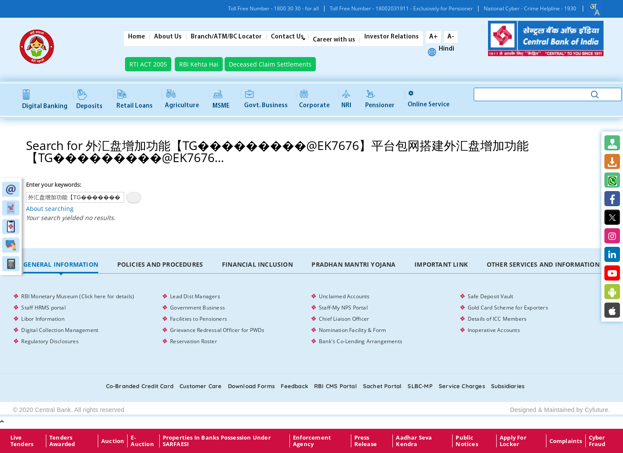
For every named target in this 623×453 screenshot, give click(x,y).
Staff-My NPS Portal (343, 307)
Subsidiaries (507, 386)
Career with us (334, 40)
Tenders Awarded (62, 440)
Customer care (201, 386)
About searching (50, 208)
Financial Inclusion (257, 264)
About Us (168, 37)
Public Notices (467, 440)
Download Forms (251, 386)
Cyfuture (596, 409)
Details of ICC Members (497, 318)
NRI (346, 99)
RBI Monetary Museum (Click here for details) (77, 296)
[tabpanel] (311, 319)
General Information (60, 264)
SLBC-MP (420, 386)
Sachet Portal (382, 386)
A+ (433, 37)
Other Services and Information (543, 264)
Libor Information (42, 318)
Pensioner (380, 99)
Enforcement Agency (312, 440)
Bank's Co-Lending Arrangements (360, 341)
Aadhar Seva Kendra (414, 440)
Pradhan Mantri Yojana (353, 264)
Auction (112, 441)
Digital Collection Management (59, 330)
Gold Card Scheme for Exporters (508, 307)
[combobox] (594, 9)
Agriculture (182, 99)
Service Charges (462, 386)
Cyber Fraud (597, 440)
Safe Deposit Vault (491, 296)
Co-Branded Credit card (139, 386)
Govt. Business (266, 99)
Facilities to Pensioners (198, 318)
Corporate (314, 99)
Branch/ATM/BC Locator (226, 37)
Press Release (365, 440)
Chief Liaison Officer (344, 318)
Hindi (446, 49)
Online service (429, 99)
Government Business (197, 307)
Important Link (441, 264)
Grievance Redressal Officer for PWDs (217, 330)
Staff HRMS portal (43, 307)
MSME (221, 99)
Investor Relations (391, 37)
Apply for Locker (513, 440)
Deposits (89, 99)
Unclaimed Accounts (344, 296)
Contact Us (287, 37)
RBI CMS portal (335, 386)
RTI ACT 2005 (148, 64)
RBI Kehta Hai (198, 64)
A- (450, 37)
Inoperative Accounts (494, 330)
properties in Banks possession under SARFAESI (217, 440)
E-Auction (142, 440)
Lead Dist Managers (195, 296)
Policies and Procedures (160, 264)
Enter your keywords (53, 184)
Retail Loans (134, 99)
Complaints (565, 441)
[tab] (60, 264)
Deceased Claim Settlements (270, 64)
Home (136, 37)
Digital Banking (44, 99)
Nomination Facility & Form (352, 330)
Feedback (294, 386)
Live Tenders (21, 440)
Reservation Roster (193, 341)
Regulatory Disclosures (49, 341)
